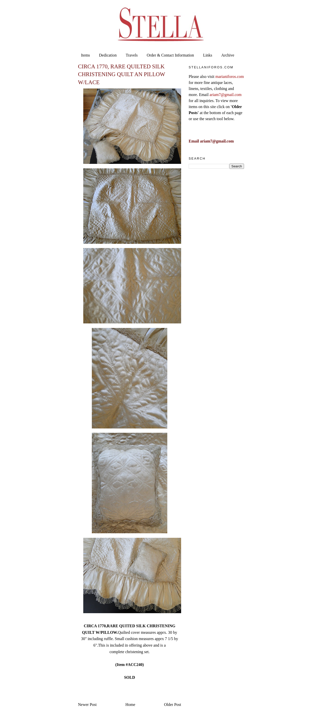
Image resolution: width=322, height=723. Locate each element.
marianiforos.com (229, 76)
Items (85, 55)
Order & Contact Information (170, 55)
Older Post (172, 704)
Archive (227, 55)
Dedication (108, 55)
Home (130, 704)
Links (207, 55)
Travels (132, 55)
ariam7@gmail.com (226, 94)
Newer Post (87, 704)
